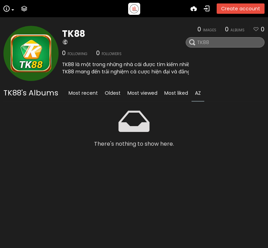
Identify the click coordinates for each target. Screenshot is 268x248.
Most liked (176, 93)
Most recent (83, 93)
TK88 (73, 34)
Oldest (113, 93)
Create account (240, 8)
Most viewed (142, 93)
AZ (198, 93)
